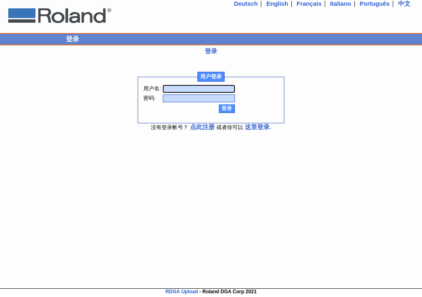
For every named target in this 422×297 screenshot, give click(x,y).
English (277, 3)
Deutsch (246, 3)
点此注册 (202, 127)
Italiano (340, 3)
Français (309, 3)
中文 (404, 3)
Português (374, 3)
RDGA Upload (181, 292)
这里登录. (258, 127)
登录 (211, 51)
